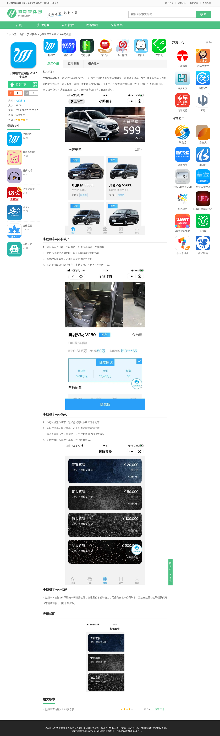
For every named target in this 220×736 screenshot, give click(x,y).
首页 (19, 25)
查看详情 (159, 709)
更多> (209, 42)
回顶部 (170, 566)
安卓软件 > (33, 34)
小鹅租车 (50, 48)
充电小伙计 (87, 48)
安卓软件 (68, 25)
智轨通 (141, 48)
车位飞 (159, 48)
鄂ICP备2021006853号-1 (129, 731)
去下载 (170, 578)
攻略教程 (194, 3)
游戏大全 (182, 3)
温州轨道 (123, 48)
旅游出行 (20, 100)
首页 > (23, 34)
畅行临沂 (69, 48)
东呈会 (105, 48)
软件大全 (169, 3)
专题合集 (207, 3)
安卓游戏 (43, 25)
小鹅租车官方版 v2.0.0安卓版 (55, 34)
